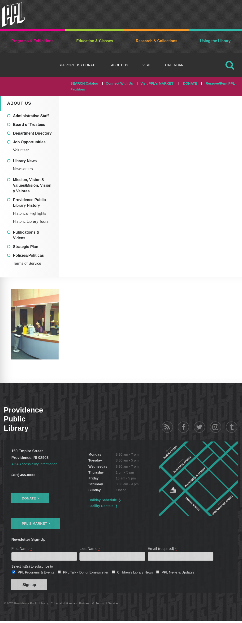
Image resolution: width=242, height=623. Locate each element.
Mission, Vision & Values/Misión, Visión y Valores (32, 185)
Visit (147, 65)
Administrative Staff (31, 116)
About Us (119, 65)
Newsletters (23, 169)
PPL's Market (34, 523)
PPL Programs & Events (36, 573)
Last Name (89, 549)
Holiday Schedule (109, 500)
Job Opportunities (29, 142)
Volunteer (21, 150)
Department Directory (32, 133)
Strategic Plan (25, 247)
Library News (25, 161)
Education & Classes (94, 41)
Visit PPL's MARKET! (158, 83)
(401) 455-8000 (23, 475)
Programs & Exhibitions (32, 41)
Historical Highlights (29, 213)
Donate (29, 498)
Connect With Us (119, 83)
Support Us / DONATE (78, 65)
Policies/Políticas (28, 255)
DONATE (190, 83)
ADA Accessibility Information (35, 464)
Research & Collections (156, 41)
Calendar (174, 65)
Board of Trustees (29, 125)
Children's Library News (135, 573)
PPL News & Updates (178, 573)
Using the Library (215, 41)
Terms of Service (27, 263)
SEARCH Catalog (84, 83)
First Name (21, 549)
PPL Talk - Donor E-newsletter (85, 573)
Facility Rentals (107, 506)
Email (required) (162, 549)
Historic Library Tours (30, 221)
